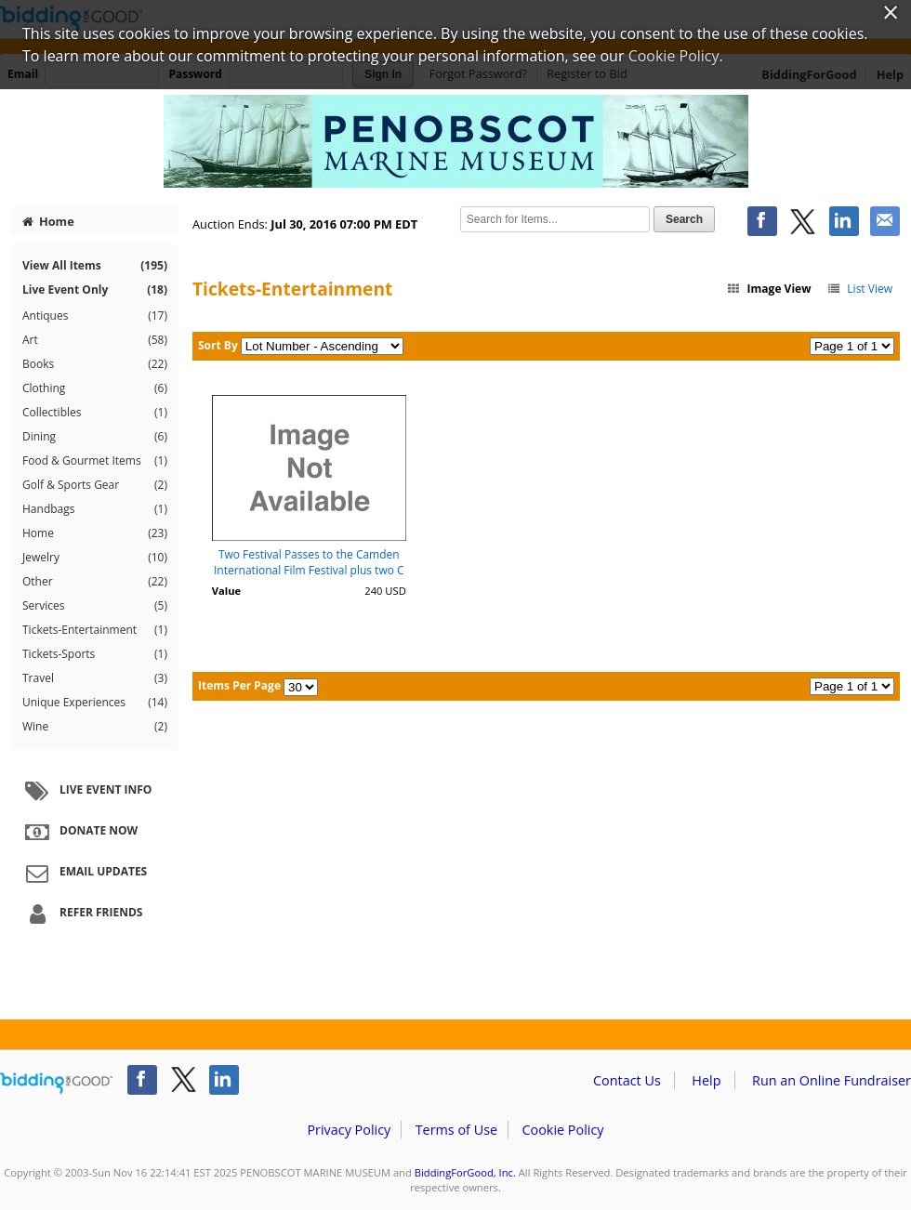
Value (226, 591)
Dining (94, 436)
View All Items (94, 265)
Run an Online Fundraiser (831, 1080)
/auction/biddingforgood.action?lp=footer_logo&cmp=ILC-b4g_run (56, 1083)
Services (94, 606)
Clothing (94, 388)
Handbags (94, 509)
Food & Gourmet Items (94, 461)
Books (94, 364)
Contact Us (627, 1080)
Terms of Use (456, 1129)
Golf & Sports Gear (94, 485)
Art (94, 340)
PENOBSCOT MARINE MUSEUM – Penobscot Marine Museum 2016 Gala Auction (455, 141)
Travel (94, 678)
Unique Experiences (94, 702)
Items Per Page (239, 685)
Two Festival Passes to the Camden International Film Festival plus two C (309, 562)
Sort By (218, 345)
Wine (94, 726)
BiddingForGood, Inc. (465, 1172)
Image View (769, 288)
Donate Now (79, 831)
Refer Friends (81, 913)
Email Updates (83, 872)
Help (706, 1080)
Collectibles (94, 412)
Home (48, 221)
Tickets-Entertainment (94, 630)
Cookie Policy (562, 1129)
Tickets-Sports (94, 654)
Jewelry (94, 557)
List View (859, 288)
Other (94, 581)
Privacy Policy (348, 1129)
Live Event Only (94, 289)
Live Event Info (86, 791)
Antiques (94, 316)
